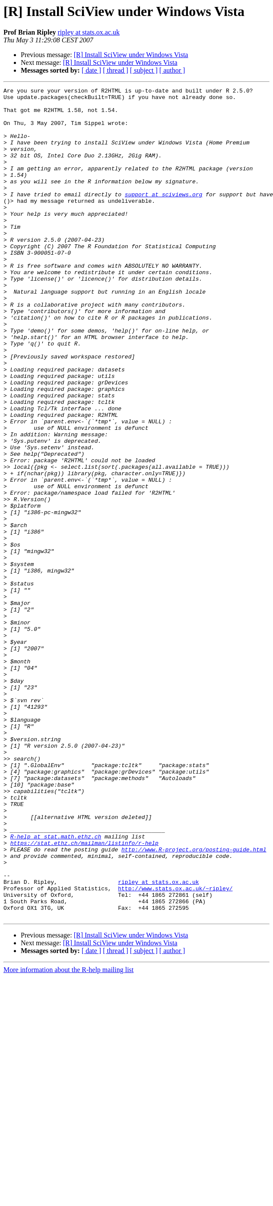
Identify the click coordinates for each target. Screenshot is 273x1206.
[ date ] (91, 70)
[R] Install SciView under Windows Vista (131, 54)
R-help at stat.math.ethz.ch (56, 987)
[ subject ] (144, 70)
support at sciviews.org (163, 216)
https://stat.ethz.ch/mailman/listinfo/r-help (84, 994)
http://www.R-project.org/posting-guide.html (193, 1002)
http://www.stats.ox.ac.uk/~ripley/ (175, 1049)
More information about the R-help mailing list (68, 1135)
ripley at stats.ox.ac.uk (88, 32)
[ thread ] (115, 70)
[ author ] (172, 70)
